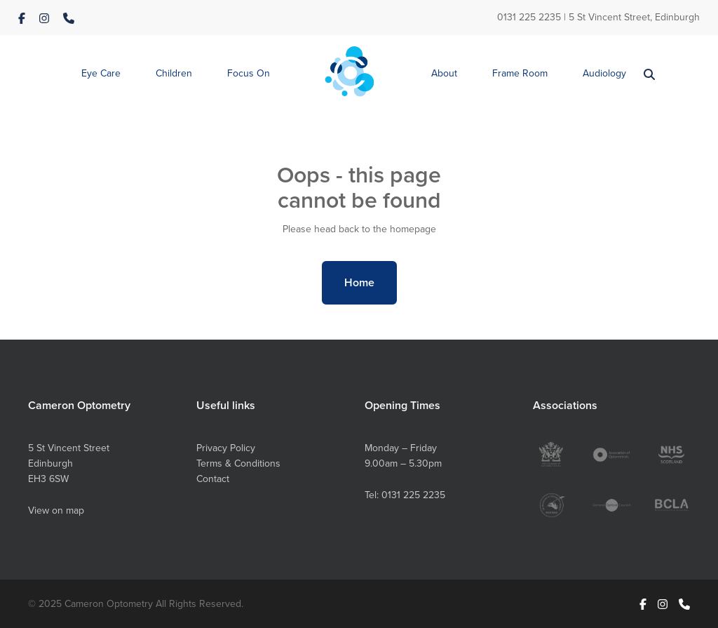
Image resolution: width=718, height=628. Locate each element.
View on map (56, 510)
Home (359, 282)
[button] (101, 74)
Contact (212, 479)
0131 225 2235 (529, 17)
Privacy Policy (225, 448)
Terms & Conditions (238, 463)
